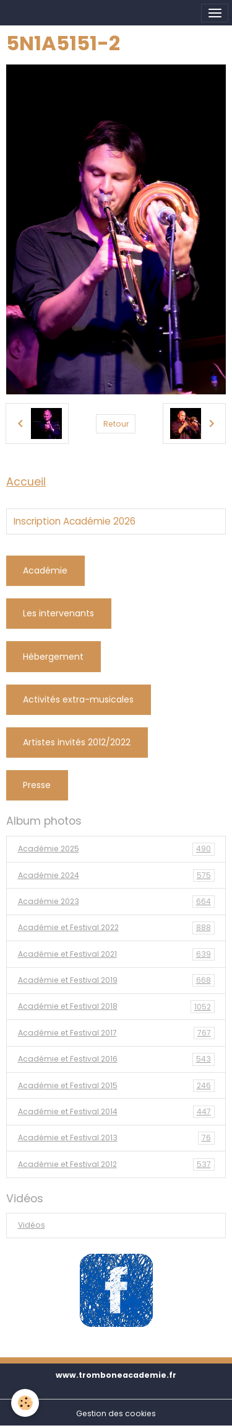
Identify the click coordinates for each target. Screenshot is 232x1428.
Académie (45, 570)
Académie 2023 (116, 901)
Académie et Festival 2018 (116, 1006)
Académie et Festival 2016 (116, 1059)
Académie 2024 (116, 875)
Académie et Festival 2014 (116, 1112)
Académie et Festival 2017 (116, 1033)
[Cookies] (25, 1403)
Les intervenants (58, 613)
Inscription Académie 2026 (74, 521)
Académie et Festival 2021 (116, 954)
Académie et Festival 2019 (116, 980)
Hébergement (53, 656)
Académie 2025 (116, 849)
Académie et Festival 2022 (116, 927)
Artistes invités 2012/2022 (77, 742)
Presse (37, 785)
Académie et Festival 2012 (116, 1164)
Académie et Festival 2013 (116, 1138)
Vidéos (31, 1225)
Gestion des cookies (116, 1413)
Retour (116, 424)
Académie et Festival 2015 (116, 1086)
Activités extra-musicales (78, 699)
